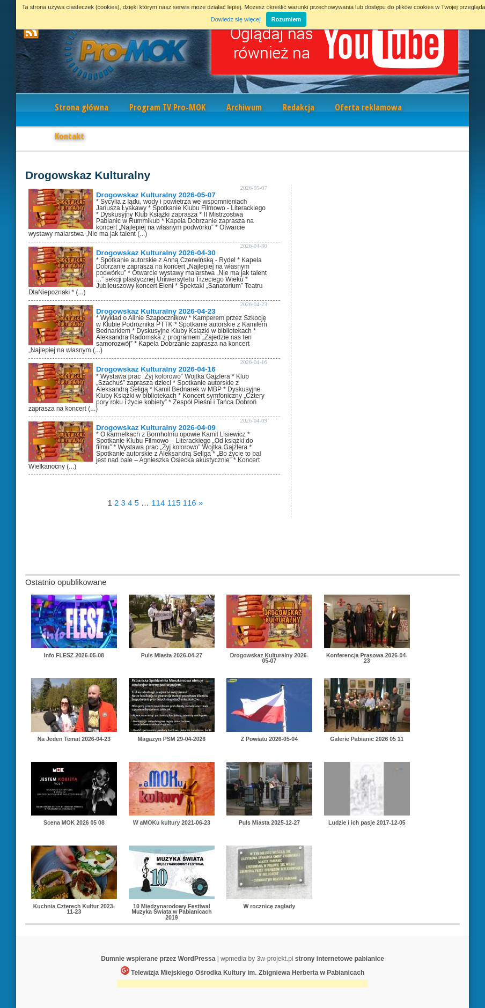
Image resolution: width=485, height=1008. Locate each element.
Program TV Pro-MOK (167, 107)
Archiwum (244, 107)
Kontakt (69, 136)
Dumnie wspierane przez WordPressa (158, 958)
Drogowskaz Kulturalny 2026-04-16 (156, 369)
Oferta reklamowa (368, 107)
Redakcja (298, 107)
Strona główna (81, 107)
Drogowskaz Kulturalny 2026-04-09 (156, 428)
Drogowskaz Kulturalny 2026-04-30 (156, 253)
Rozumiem (286, 19)
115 (173, 502)
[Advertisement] (242, 985)
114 (158, 502)
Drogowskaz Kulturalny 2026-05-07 (156, 195)
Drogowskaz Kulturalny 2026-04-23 (156, 311)
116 (189, 502)
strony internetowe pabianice (339, 958)
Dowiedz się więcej (236, 19)
